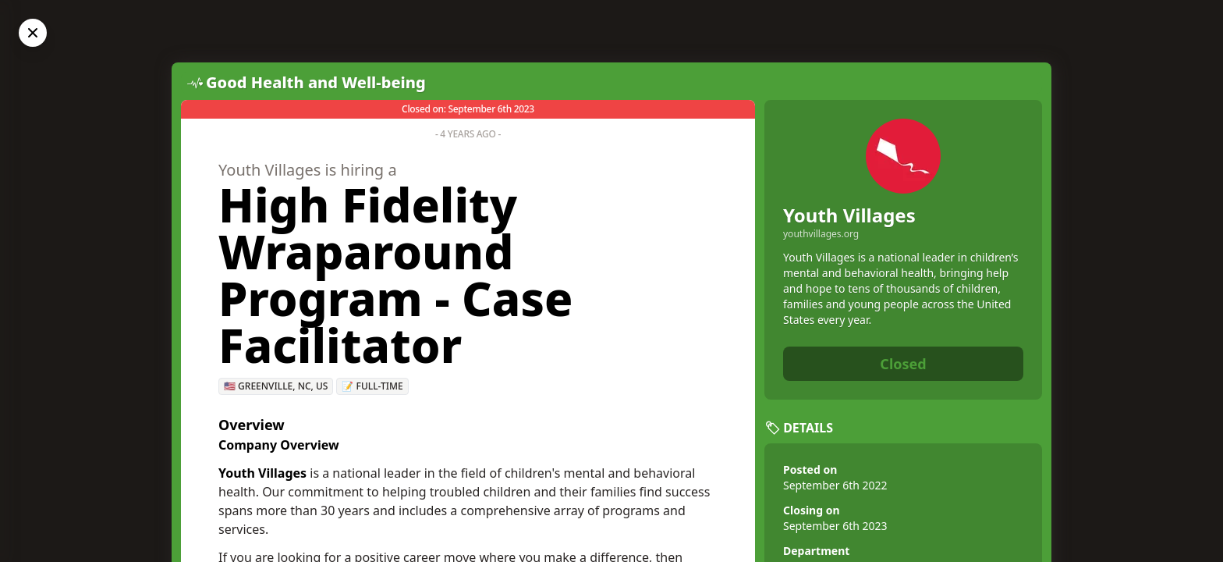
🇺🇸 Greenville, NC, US (276, 386)
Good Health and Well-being (316, 82)
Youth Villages (849, 215)
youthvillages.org (821, 234)
